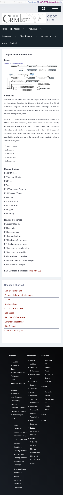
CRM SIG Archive (20, 439)
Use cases (9, 313)
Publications (34, 403)
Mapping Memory (20, 458)
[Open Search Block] (43, 9)
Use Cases (18, 487)
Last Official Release (18, 411)
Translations (34, 417)
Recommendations (18, 372)
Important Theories (18, 383)
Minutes (33, 435)
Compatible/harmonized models (18, 295)
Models (16, 476)
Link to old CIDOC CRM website (35, 459)
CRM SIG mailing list (13, 331)
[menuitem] (4, 29)
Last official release (13, 291)
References (15, 376)
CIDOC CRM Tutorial (13, 308)
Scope (13, 369)
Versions (33, 367)
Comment (9, 96)
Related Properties (13, 220)
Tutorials (14, 404)
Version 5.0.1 (35, 271)
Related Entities (11, 169)
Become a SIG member (15, 317)
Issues (7, 300)
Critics (13, 380)
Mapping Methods (20, 451)
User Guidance (16, 397)
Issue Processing (20, 436)
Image (7, 60)
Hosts (47, 410)
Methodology (15, 401)
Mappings (33, 406)
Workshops (49, 374)
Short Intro (15, 365)
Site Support (10, 326)
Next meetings (10, 304)
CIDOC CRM (52, 18)
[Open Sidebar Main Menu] (55, 9)
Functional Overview (18, 408)
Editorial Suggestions (13, 322)
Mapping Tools (19, 454)
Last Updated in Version (15, 271)
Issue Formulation (20, 432)
